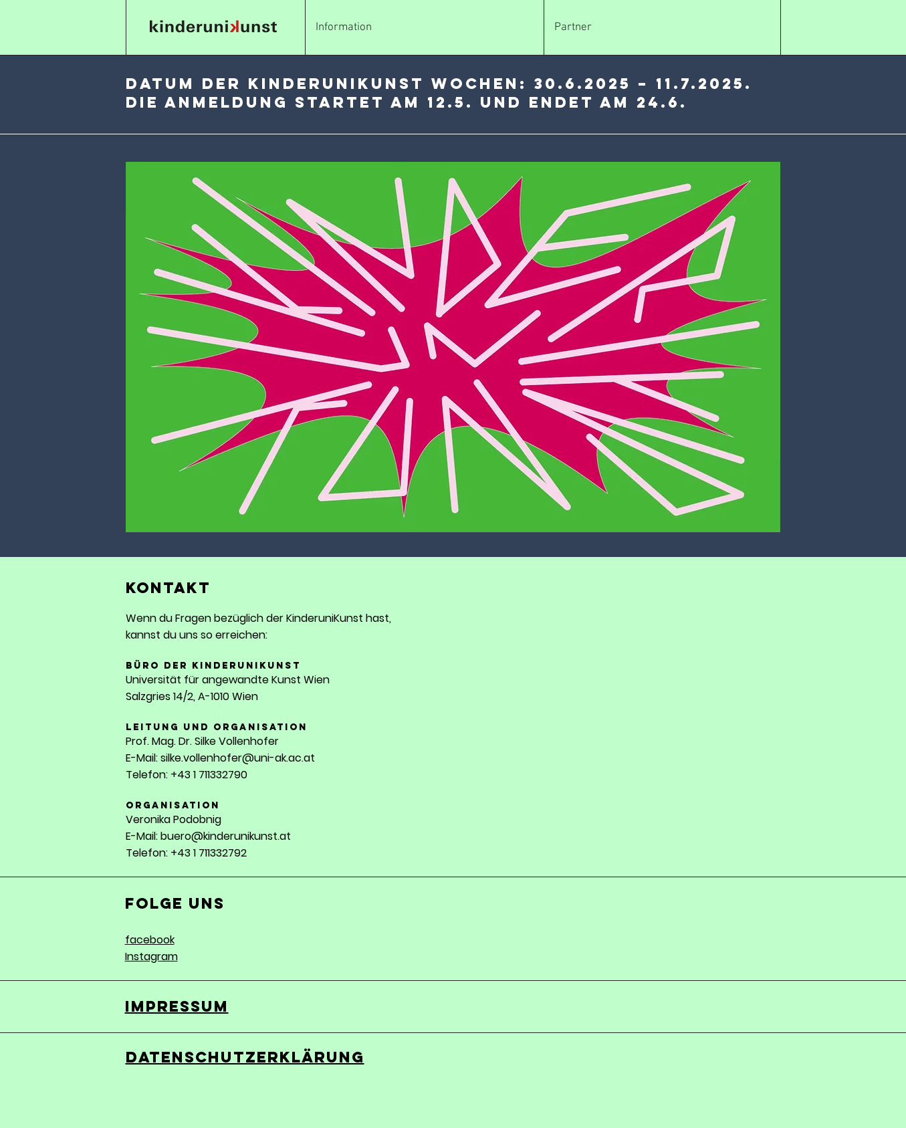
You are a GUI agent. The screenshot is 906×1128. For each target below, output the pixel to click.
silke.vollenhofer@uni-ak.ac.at (237, 758)
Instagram (151, 956)
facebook (150, 939)
